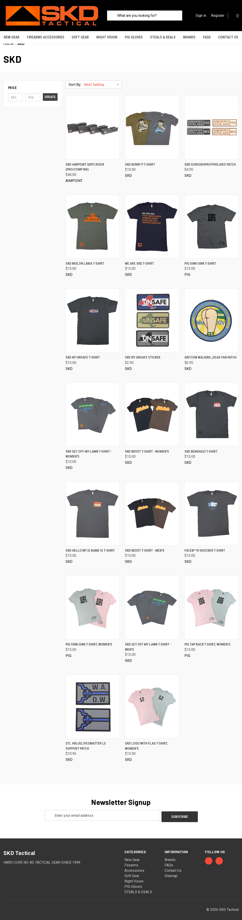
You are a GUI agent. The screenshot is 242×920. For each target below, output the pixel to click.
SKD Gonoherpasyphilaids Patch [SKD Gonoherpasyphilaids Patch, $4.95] (210, 161)
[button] (33, 84)
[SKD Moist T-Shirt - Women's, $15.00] (152, 411)
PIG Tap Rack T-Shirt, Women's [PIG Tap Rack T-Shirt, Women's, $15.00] (207, 641)
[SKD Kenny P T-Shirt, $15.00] (152, 124)
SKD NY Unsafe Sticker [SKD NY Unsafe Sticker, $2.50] (142, 354)
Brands (189, 37)
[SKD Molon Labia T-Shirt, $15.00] (92, 223)
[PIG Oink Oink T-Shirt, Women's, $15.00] (92, 604)
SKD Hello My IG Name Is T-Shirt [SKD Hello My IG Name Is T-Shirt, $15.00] (90, 547)
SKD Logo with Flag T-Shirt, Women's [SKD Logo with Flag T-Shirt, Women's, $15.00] (146, 742)
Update (50, 93)
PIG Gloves (134, 37)
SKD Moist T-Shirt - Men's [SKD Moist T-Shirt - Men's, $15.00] (144, 547)
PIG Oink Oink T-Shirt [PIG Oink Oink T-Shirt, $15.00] (200, 260)
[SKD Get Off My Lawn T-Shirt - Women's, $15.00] (92, 411)
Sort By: (74, 80)
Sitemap (171, 871)
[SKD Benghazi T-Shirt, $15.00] (211, 411)
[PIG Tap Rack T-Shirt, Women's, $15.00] (211, 604)
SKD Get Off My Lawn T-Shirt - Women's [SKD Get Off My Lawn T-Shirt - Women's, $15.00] (89, 450)
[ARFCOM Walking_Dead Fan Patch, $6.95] (211, 317)
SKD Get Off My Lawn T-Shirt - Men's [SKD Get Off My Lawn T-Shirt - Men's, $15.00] (148, 643)
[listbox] (103, 80)
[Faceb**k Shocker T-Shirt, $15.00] (211, 510)
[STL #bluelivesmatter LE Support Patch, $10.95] (92, 703)
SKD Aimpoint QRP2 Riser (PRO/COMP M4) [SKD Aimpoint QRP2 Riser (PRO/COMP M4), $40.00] (85, 163)
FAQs (207, 37)
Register (217, 15)
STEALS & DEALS (163, 37)
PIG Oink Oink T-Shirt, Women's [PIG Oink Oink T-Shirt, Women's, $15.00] (89, 641)
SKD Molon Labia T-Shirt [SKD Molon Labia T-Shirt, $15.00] (85, 260)
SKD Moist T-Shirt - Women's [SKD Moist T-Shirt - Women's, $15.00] (147, 448)
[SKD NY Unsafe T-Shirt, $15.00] (92, 317)
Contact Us (173, 865)
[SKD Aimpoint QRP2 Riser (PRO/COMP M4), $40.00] (92, 124)
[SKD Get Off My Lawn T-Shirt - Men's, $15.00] (152, 604)
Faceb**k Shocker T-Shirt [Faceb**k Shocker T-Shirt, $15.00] (204, 547)
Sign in (201, 15)
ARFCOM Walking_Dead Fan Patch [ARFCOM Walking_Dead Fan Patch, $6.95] (210, 354)
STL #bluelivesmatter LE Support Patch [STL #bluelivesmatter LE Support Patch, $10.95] (86, 742)
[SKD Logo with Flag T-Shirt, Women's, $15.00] (152, 703)
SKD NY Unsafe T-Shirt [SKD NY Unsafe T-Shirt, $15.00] (83, 354)
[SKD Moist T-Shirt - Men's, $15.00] (152, 510)
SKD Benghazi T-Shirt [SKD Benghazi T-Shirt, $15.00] (200, 448)
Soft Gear (80, 37)
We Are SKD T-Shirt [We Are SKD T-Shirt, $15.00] (139, 260)
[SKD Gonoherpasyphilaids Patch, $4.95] (211, 124)
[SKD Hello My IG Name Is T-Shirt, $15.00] (92, 510)
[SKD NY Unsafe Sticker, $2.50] (152, 317)
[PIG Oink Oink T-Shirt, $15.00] (211, 223)
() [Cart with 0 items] (235, 15)
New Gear (11, 37)
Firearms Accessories (45, 37)
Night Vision (106, 37)
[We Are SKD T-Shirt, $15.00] (152, 223)
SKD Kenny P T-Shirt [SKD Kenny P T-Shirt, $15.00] (140, 161)
